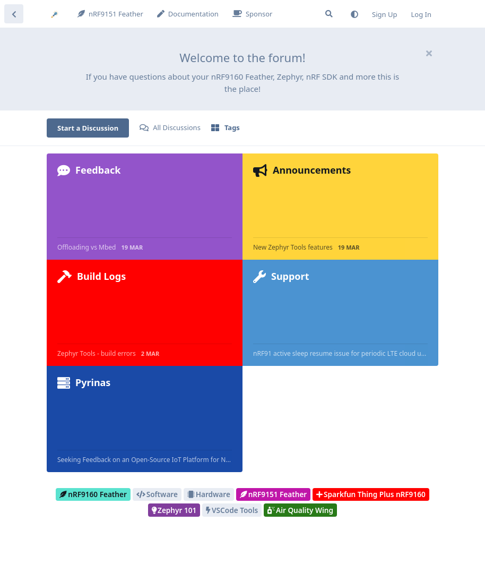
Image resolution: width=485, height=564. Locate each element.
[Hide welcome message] (428, 53)
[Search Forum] (329, 13)
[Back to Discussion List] (13, 13)
